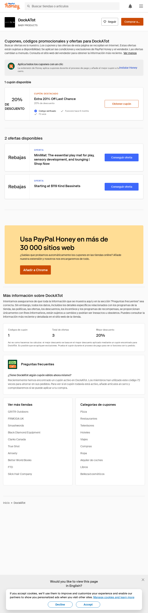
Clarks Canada (17, 439)
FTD (10, 467)
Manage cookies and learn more (113, 597)
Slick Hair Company (20, 474)
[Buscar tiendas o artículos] (72, 6)
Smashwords (16, 425)
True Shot (14, 446)
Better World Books (19, 460)
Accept (88, 604)
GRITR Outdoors (18, 411)
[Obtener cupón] (122, 104)
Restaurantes (88, 418)
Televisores (87, 425)
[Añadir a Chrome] (35, 270)
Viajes (84, 439)
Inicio (6, 503)
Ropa (83, 453)
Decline (60, 604)
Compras (86, 446)
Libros (84, 467)
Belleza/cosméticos (92, 474)
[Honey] (12, 6)
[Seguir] (109, 22)
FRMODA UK (16, 418)
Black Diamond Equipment (24, 432)
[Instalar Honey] (128, 67)
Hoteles (85, 432)
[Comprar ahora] (132, 22)
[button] (141, 6)
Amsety (12, 453)
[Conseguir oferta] (122, 157)
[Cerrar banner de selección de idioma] (143, 580)
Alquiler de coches (91, 460)
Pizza (83, 411)
